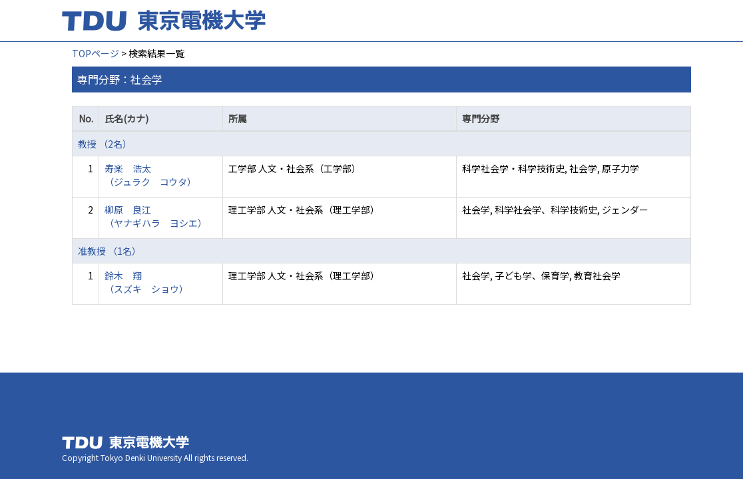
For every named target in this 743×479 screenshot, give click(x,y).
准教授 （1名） (109, 250)
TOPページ (95, 53)
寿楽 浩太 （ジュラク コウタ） (150, 175)
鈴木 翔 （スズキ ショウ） (146, 282)
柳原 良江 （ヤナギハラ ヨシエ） (156, 216)
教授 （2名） (105, 143)
